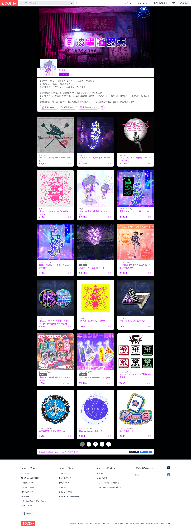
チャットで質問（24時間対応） (109, 483)
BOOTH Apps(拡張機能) (30, 478)
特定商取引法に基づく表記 (155, 523)
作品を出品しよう (160, 3)
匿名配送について (28, 483)
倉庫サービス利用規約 (93, 523)
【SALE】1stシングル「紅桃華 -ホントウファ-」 (54, 212)
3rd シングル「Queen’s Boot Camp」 (54, 159)
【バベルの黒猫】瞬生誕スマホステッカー (54, 378)
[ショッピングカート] (173, 3)
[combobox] (46, 3)
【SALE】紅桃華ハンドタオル (92, 321)
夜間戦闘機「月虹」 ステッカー (53, 431)
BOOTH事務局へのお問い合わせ (109, 487)
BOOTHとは (142, 3)
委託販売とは (26, 497)
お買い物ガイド (65, 478)
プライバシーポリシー (120, 523)
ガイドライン (106, 523)
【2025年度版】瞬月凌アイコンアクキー (95, 212)
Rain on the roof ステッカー (92, 431)
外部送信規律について (137, 523)
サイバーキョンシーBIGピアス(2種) (94, 377)
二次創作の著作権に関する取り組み (34, 501)
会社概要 (73, 523)
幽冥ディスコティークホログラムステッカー (54, 266)
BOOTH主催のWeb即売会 (69, 497)
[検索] (71, 3)
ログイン (127, 3)
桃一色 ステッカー (127, 431)
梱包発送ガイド (27, 492)
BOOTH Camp (26, 506)
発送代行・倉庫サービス (30, 487)
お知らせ (100, 473)
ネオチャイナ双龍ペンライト (92, 268)
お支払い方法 (64, 483)
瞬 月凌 (62, 70)
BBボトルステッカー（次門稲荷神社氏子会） (135, 375)
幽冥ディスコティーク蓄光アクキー (135, 211)
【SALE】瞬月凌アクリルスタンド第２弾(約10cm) (134, 266)
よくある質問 (102, 478)
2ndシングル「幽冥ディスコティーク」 (94, 159)
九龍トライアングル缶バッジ (132, 321)
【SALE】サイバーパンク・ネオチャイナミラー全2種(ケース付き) (54, 322)
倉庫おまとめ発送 (66, 492)
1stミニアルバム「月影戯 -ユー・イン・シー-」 (135, 159)
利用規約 (81, 523)
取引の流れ (63, 487)
